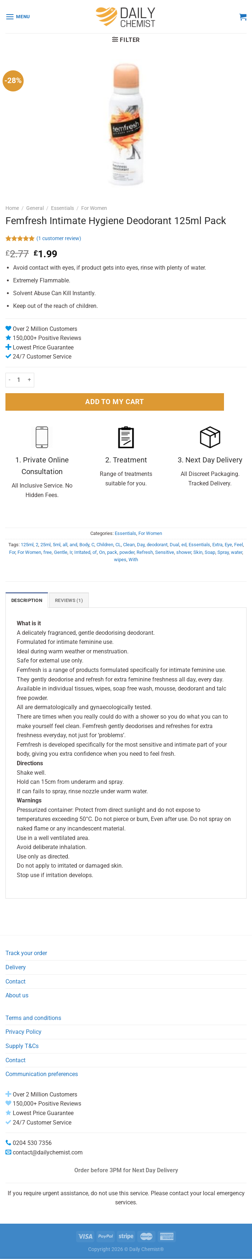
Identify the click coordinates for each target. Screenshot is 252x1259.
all (65, 544)
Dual (174, 544)
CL (118, 544)
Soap (210, 552)
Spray (223, 552)
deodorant (157, 544)
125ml (27, 544)
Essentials (62, 208)
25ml (45, 544)
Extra (217, 544)
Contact (15, 981)
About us (16, 995)
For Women (94, 208)
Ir (71, 552)
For (12, 552)
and (73, 544)
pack (112, 552)
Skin (197, 552)
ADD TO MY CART (114, 402)
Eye (228, 544)
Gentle (60, 552)
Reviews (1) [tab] (69, 600)
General (35, 208)
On (102, 552)
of (94, 552)
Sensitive (164, 552)
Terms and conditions (33, 1017)
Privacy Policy (23, 1031)
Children (105, 544)
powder (126, 552)
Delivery (15, 967)
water (236, 552)
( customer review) (58, 239)
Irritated (82, 552)
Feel (238, 544)
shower (183, 552)
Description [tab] (26, 600)
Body (84, 544)
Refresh (145, 552)
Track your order (26, 953)
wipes (120, 559)
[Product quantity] (19, 380)
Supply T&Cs (22, 1046)
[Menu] (17, 17)
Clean (129, 544)
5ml (56, 544)
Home (12, 208)
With (133, 559)
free (47, 552)
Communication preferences (41, 1074)
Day (141, 544)
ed (183, 544)
